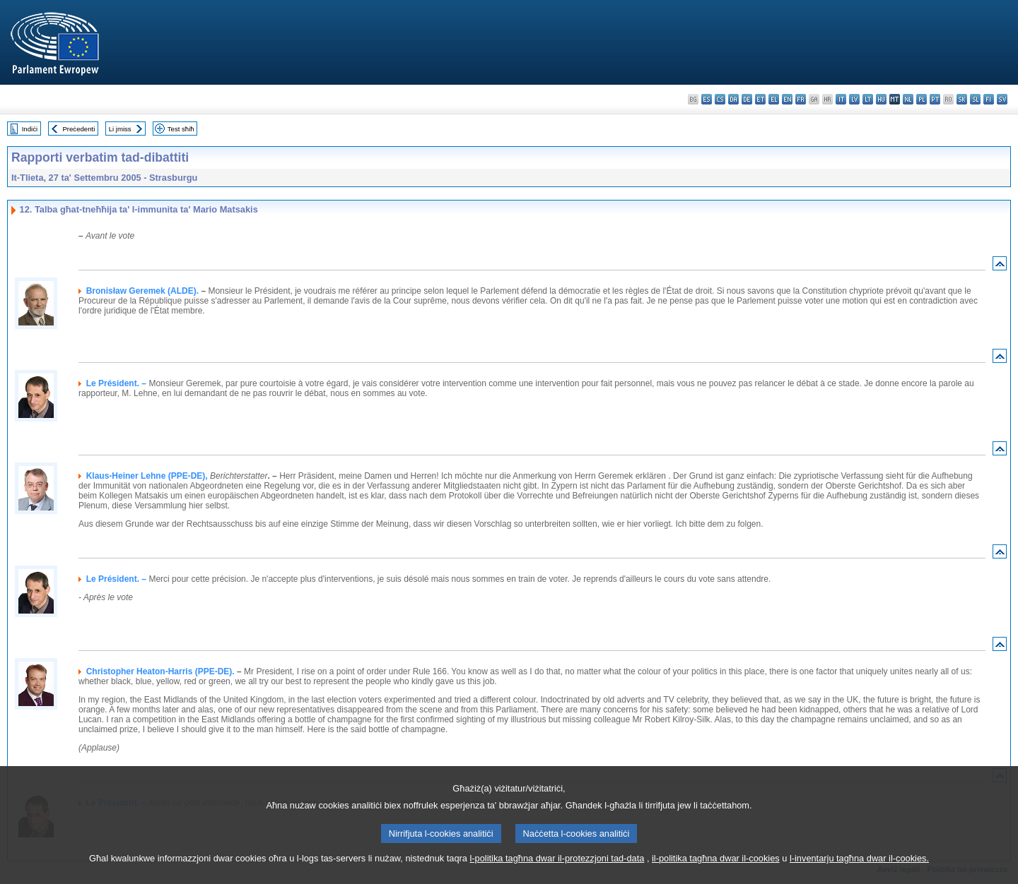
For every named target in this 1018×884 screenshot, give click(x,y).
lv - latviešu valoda (854, 99)
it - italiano (841, 99)
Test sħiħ (181, 129)
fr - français (800, 99)
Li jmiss (120, 129)
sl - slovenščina (975, 99)
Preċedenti (78, 129)
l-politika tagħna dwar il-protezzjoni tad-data (556, 875)
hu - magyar (881, 99)
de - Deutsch (747, 99)
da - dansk (733, 99)
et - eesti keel (760, 99)
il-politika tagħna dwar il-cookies (716, 875)
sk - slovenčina (961, 99)
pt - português (935, 99)
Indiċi (29, 129)
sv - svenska (1002, 99)
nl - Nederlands (908, 99)
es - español (706, 99)
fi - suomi (988, 99)
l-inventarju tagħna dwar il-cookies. (859, 875)
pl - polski (921, 99)
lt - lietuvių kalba (867, 99)
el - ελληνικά (773, 99)
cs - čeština (720, 99)
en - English (787, 99)
